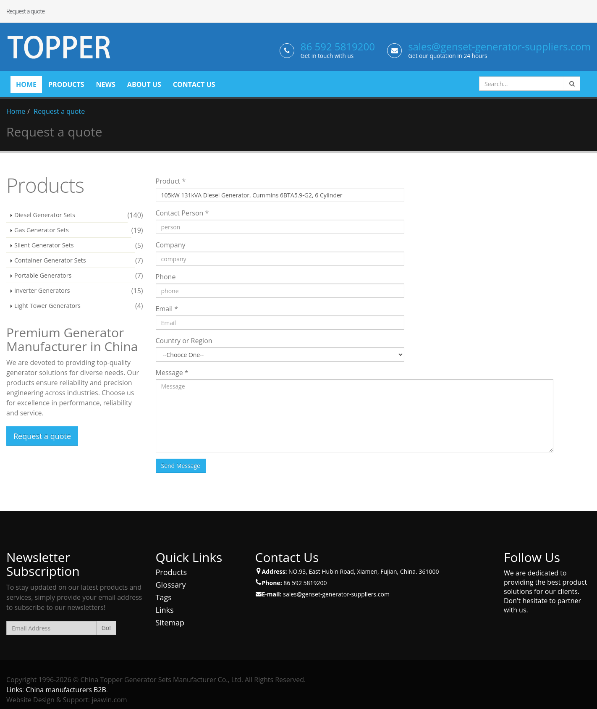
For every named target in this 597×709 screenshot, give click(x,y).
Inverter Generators (42, 290)
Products (171, 572)
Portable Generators (42, 275)
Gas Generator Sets (41, 230)
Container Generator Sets (50, 260)
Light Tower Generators (47, 306)
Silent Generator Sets (44, 245)
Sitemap (170, 622)
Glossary (171, 585)
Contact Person (182, 213)
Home (15, 111)
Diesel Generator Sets (44, 215)
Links (165, 610)
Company (171, 244)
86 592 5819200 (338, 46)
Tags (164, 597)
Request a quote (59, 111)
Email (167, 308)
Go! (106, 628)
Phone (166, 276)
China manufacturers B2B (66, 689)
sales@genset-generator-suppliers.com (499, 46)
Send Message (180, 466)
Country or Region (184, 340)
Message (172, 372)
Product (171, 181)
